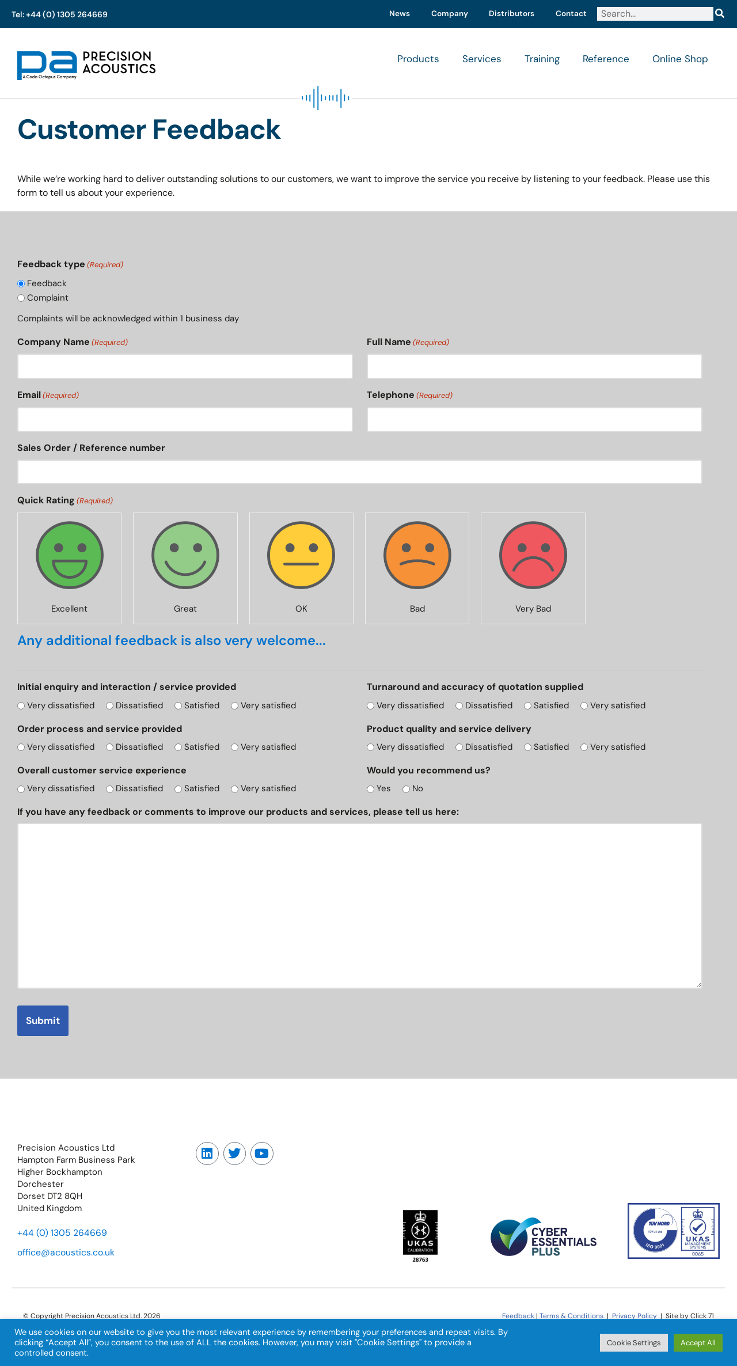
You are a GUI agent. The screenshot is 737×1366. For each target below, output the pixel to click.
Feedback (47, 284)
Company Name (72, 343)
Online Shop (680, 59)
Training (542, 59)
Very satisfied (272, 707)
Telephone (410, 396)
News (391, 14)
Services (482, 59)
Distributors (508, 14)
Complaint (48, 297)
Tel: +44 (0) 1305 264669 (60, 14)
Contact (570, 14)
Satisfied (204, 707)
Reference (606, 59)
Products (418, 59)
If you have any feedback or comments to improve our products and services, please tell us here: (238, 813)
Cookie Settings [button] (634, 1343)
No (419, 790)
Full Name (408, 343)
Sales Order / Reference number (91, 449)
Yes (384, 790)
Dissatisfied (141, 707)
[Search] (719, 14)
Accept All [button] (698, 1343)
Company (443, 14)
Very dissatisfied (61, 707)
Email (48, 396)
